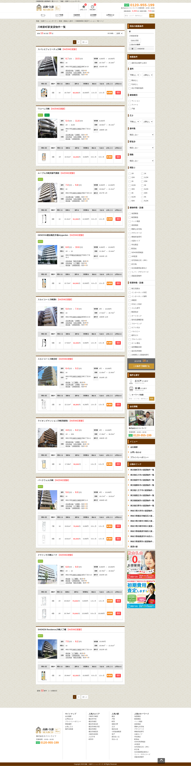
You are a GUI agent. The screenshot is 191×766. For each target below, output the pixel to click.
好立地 (134, 264)
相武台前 (115, 729)
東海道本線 (69, 70)
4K (132, 193)
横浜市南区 (93, 721)
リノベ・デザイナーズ (139, 272)
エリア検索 (59, 15)
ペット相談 (135, 221)
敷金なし (134, 80)
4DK (145, 193)
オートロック (136, 316)
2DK (145, 181)
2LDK (133, 185)
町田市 (91, 739)
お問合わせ (110, 15)
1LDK (146, 177)
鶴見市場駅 (77, 261)
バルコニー (135, 331)
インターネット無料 (139, 296)
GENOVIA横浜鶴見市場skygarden (61, 235)
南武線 (68, 74)
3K (145, 185)
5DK (133, 201)
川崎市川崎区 (76, 67)
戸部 (113, 719)
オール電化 (135, 343)
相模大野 (115, 724)
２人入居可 (135, 308)
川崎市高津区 (93, 734)
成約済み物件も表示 (139, 63)
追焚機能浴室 (136, 347)
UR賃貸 (134, 256)
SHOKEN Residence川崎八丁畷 (60, 630)
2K (132, 181)
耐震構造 (134, 217)
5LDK (146, 201)
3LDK (146, 189)
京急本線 (69, 72)
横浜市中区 (93, 719)
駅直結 (134, 248)
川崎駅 (77, 70)
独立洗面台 (135, 288)
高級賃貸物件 (136, 276)
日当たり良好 (136, 304)
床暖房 (134, 300)
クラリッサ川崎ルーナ (56, 555)
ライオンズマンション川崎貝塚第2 (61, 421)
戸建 (133, 109)
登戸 (113, 734)
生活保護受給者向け (139, 268)
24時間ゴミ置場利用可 (140, 355)
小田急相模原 (116, 731)
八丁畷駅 (76, 263)
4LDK (133, 197)
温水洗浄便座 (136, 351)
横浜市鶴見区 (76, 255)
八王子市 (92, 737)
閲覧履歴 (93, 7)
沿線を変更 (135, 40)
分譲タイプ (135, 241)
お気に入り (83, 7)
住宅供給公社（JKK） (139, 260)
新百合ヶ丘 (116, 737)
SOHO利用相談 (137, 252)
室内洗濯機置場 (137, 320)
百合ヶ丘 (115, 739)
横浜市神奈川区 (94, 726)
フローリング (136, 324)
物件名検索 (69, 729)
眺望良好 (134, 312)
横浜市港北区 (93, 724)
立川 (113, 726)
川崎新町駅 (76, 74)
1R (132, 173)
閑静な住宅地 (136, 229)
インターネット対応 (139, 292)
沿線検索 (76, 15)
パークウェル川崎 (54, 480)
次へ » (84, 42)
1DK (133, 177)
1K (145, 173)
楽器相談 (134, 225)
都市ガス (134, 335)
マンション (135, 101)
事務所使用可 (136, 237)
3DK (133, 189)
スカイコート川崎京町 (56, 359)
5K (145, 197)
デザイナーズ (136, 233)
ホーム (43, 15)
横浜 (113, 716)
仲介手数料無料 (137, 88)
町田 (113, 721)
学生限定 (134, 245)
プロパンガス (136, 339)
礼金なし (134, 84)
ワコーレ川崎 (52, 109)
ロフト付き (135, 327)
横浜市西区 (93, 729)
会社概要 (93, 15)
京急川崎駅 (77, 72)
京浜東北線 (69, 135)
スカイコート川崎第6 (55, 299)
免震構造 (134, 213)
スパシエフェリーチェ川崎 (58, 49)
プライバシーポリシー (73, 721)
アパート (134, 105)
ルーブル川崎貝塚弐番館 (57, 173)
